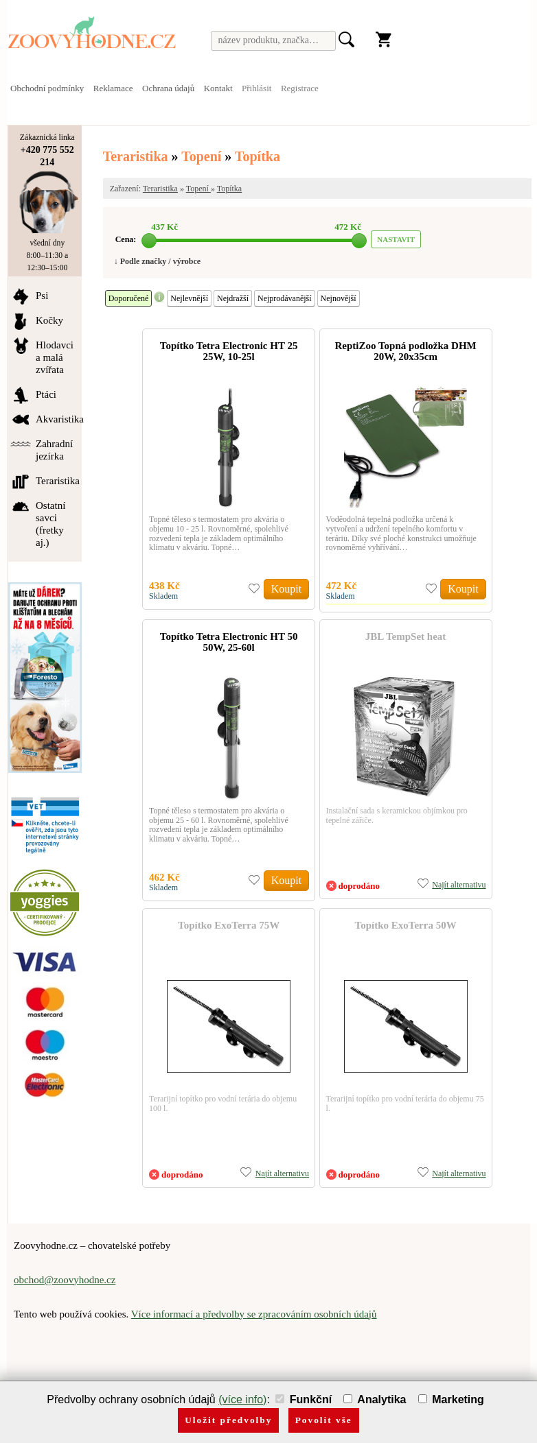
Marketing (451, 1399)
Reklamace (113, 88)
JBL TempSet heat (405, 636)
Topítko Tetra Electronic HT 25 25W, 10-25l (229, 351)
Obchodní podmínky (47, 88)
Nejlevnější (189, 298)
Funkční (303, 1399)
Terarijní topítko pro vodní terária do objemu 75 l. (405, 1103)
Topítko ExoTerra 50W (406, 925)
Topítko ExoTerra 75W (228, 925)
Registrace (300, 88)
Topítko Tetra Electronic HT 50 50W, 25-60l (229, 642)
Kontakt (218, 88)
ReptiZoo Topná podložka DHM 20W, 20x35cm (405, 351)
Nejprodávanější (285, 298)
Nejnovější (338, 298)
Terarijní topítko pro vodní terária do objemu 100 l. (223, 1103)
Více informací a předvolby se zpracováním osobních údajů (254, 1314)
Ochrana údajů (168, 88)
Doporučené (128, 298)
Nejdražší (233, 298)
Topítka (257, 156)
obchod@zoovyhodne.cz (64, 1279)
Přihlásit (256, 88)
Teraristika (135, 156)
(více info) (242, 1399)
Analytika (374, 1399)
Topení (203, 156)
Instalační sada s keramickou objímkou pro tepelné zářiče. (397, 815)
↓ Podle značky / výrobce (157, 261)
